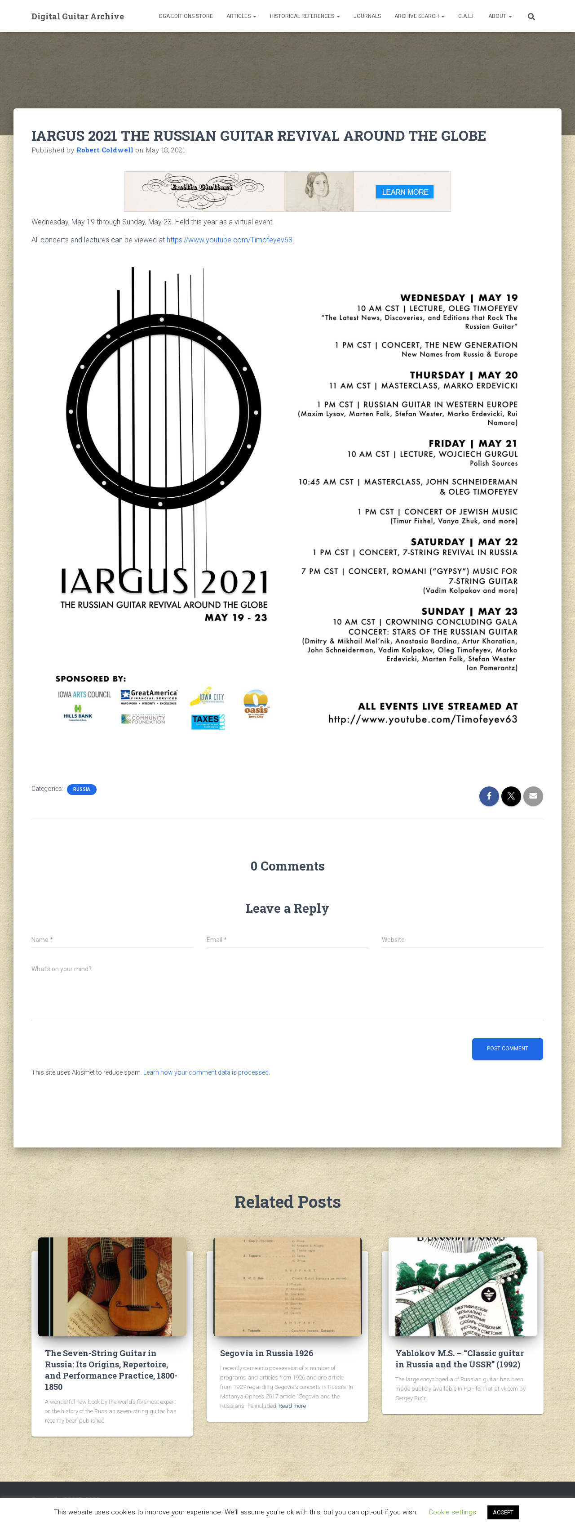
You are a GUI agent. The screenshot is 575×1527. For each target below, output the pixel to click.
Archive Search (419, 16)
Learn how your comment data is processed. (206, 1072)
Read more (292, 1405)
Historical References (305, 16)
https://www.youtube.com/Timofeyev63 (229, 240)
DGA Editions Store (186, 16)
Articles (241, 16)
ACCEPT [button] (503, 1512)
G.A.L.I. (466, 16)
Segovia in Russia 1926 (267, 1353)
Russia (81, 789)
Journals (367, 16)
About (500, 16)
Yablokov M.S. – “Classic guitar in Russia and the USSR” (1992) (459, 1359)
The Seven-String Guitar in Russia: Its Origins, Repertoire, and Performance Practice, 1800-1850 (111, 1370)
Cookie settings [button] (452, 1512)
